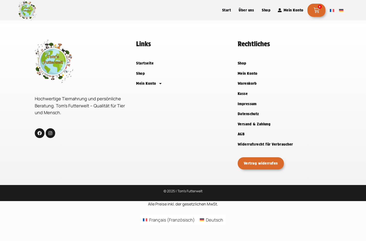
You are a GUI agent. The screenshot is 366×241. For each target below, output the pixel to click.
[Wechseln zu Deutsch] (341, 10)
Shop (140, 80)
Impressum (247, 110)
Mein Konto (149, 90)
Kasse (243, 100)
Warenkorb (247, 90)
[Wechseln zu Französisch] (332, 10)
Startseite (145, 70)
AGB (241, 141)
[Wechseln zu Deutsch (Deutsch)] (211, 227)
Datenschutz (248, 120)
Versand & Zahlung (254, 131)
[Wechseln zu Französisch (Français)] (168, 227)
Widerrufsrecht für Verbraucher (265, 151)
